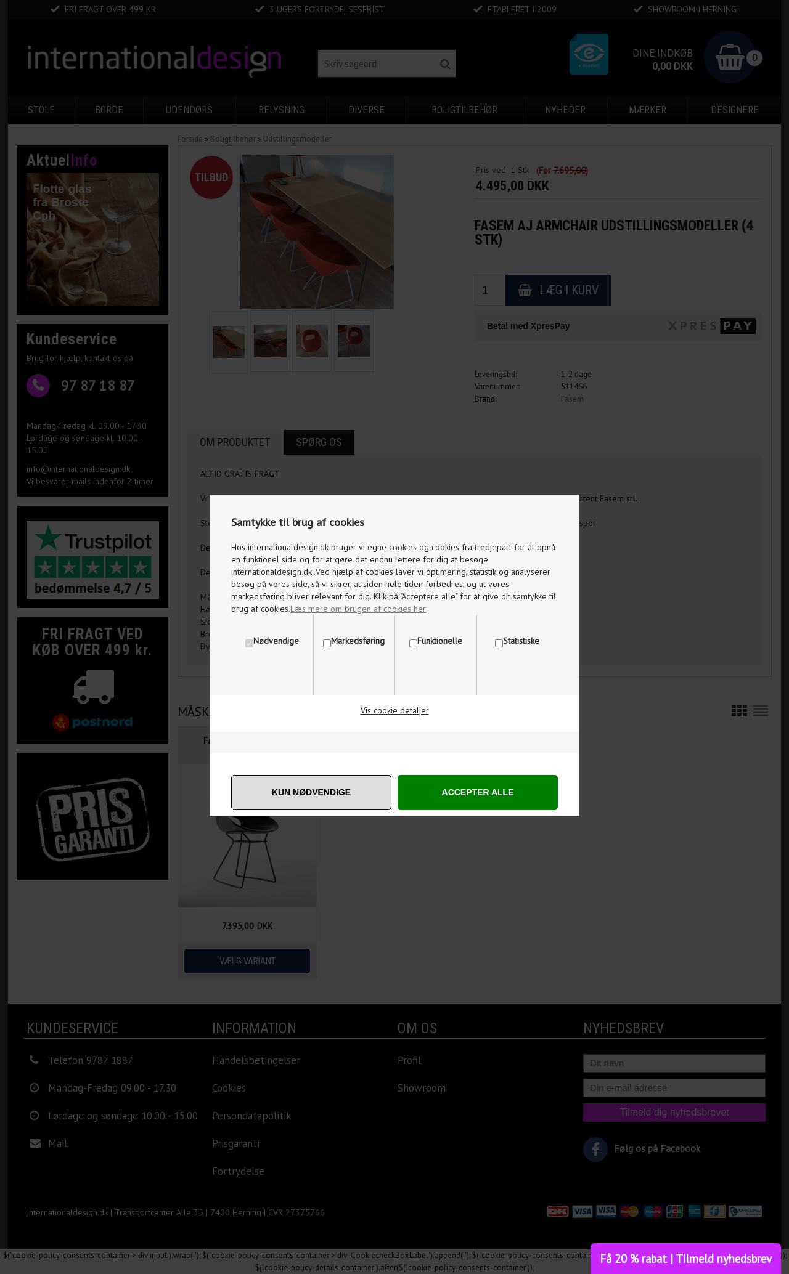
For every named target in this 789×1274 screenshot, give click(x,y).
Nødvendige (276, 640)
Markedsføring (358, 640)
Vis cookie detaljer (395, 710)
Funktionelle (439, 640)
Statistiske (521, 640)
